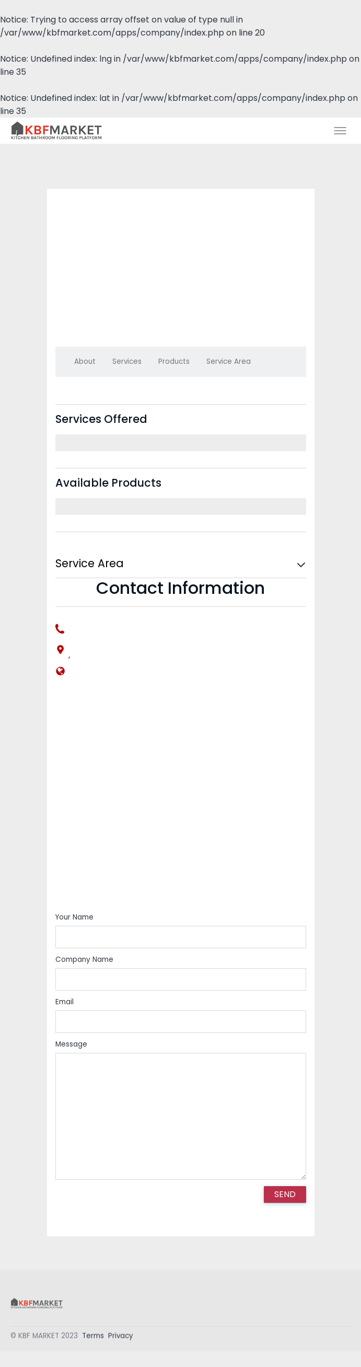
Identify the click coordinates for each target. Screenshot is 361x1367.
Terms (93, 1338)
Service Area (228, 361)
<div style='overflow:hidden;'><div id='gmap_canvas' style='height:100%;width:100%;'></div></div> (180, 802)
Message (71, 1044)
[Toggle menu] (340, 130)
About (85, 361)
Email (64, 1002)
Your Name (74, 917)
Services (127, 361)
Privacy (120, 1338)
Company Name (84, 959)
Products (174, 361)
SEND (285, 1194)
